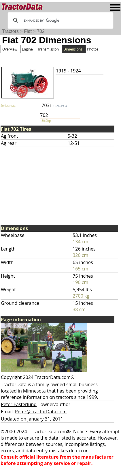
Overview (9, 49)
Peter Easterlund (19, 404)
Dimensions (72, 49)
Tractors (10, 31)
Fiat (28, 31)
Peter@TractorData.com (41, 411)
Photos (92, 49)
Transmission (48, 49)
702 (41, 31)
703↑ (54, 105)
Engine (27, 49)
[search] (59, 20)
